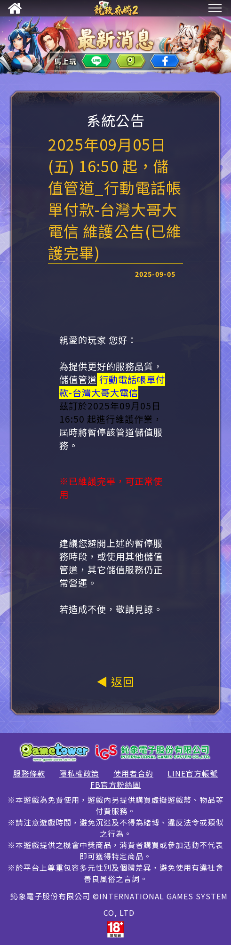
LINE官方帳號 (192, 773)
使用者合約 (133, 773)
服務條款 (29, 773)
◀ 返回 (115, 681)
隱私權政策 (79, 773)
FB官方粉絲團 (115, 784)
